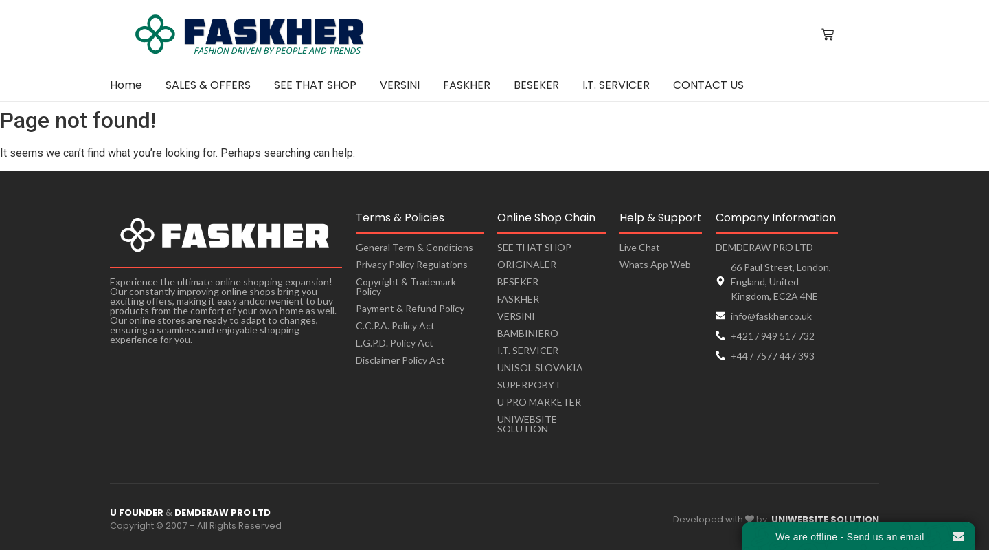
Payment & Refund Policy (410, 308)
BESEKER (517, 281)
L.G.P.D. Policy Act (394, 343)
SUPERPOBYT (529, 384)
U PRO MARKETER (539, 402)
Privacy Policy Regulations (412, 264)
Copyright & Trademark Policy (406, 286)
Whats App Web (655, 264)
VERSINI (516, 316)
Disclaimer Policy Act (400, 360)
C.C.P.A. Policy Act (395, 325)
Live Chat (639, 247)
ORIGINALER (526, 264)
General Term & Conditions (414, 247)
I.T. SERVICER (527, 350)
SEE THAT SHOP (534, 247)
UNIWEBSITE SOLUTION (527, 423)
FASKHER (518, 299)
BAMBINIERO (527, 333)
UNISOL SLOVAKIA (540, 367)
